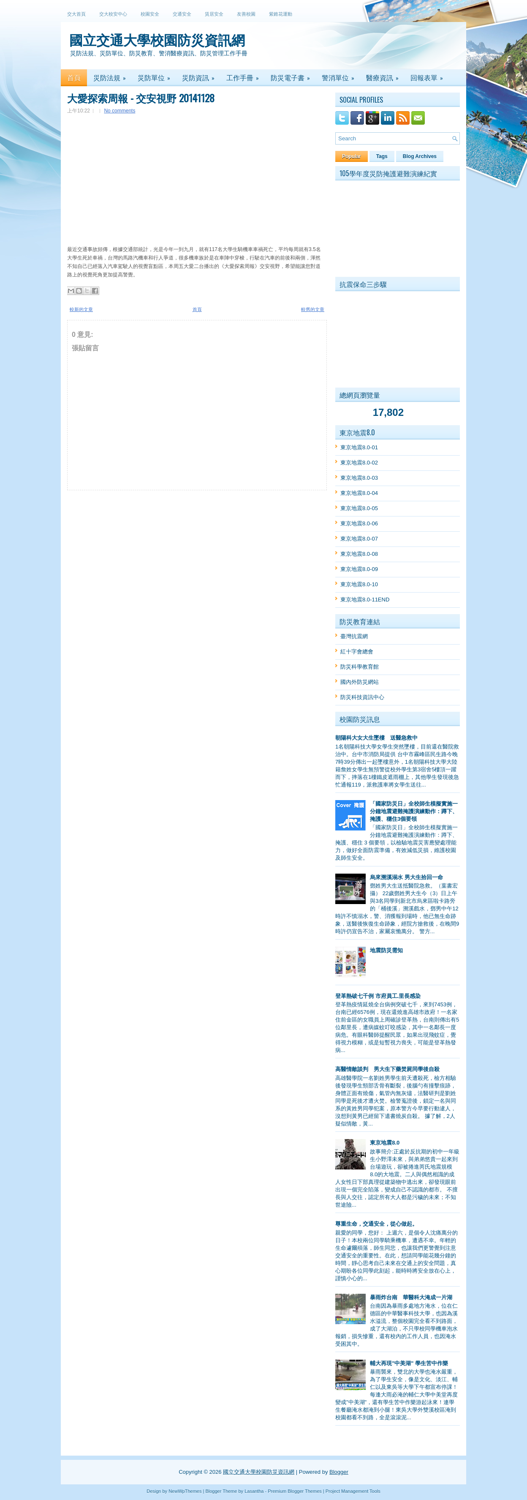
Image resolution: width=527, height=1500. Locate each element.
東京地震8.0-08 (359, 554)
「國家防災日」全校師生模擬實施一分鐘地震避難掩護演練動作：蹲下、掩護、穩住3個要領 (414, 811)
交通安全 (182, 13)
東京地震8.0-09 (359, 569)
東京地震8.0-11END (364, 599)
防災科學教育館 (359, 667)
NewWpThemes (184, 1491)
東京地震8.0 (384, 1142)
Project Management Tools (353, 1491)
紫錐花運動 (280, 13)
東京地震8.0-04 (359, 493)
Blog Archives (420, 156)
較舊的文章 (312, 309)
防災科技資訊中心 (362, 697)
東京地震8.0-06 (359, 523)
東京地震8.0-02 (359, 462)
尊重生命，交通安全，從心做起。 (376, 1224)
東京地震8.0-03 (359, 478)
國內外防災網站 (359, 682)
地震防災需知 (386, 950)
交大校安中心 (113, 13)
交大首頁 (76, 13)
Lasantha (254, 1491)
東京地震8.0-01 (359, 447)
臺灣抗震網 (354, 636)
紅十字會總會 (356, 651)
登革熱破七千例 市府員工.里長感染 (378, 996)
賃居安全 (214, 13)
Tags (382, 156)
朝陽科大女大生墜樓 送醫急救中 (376, 738)
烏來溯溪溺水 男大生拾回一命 (406, 877)
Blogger (338, 1472)
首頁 (197, 309)
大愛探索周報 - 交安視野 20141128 (141, 98)
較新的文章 (81, 309)
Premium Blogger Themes (295, 1491)
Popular (351, 156)
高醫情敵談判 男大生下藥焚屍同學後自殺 (387, 1069)
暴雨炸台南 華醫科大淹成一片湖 (411, 1297)
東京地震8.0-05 (359, 508)
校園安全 (150, 13)
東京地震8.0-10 (359, 584)
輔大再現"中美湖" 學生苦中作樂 (409, 1363)
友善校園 (246, 13)
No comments (119, 111)
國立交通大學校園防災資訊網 (157, 39)
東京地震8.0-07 (359, 539)
